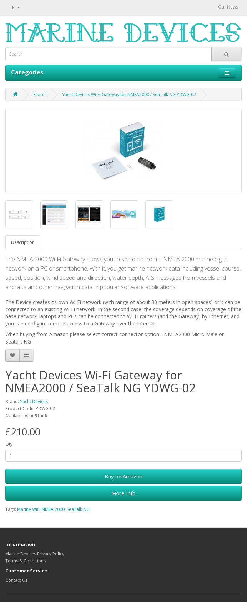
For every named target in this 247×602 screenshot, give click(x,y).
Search (40, 94)
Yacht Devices (34, 401)
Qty (8, 444)
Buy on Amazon (123, 476)
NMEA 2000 (53, 509)
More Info (123, 493)
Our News (228, 7)
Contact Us (16, 580)
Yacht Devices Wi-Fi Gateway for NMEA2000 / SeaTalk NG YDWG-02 (129, 94)
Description (23, 242)
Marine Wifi (28, 509)
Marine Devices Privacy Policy (34, 554)
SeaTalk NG (78, 509)
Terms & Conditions (25, 561)
